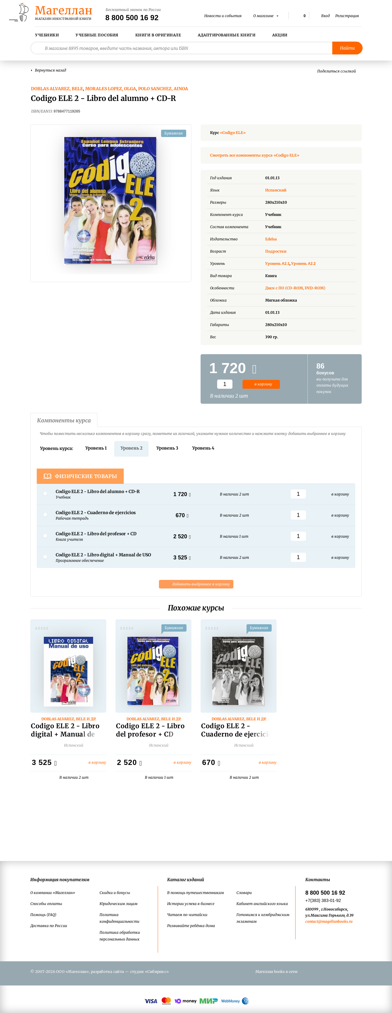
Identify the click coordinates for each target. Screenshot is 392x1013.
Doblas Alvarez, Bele (57, 88)
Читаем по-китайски (187, 914)
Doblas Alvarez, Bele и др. (68, 720)
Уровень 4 (203, 448)
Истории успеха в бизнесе (190, 903)
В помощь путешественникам (195, 892)
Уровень (277, 263)
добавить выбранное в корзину (196, 584)
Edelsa (271, 239)
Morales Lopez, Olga (110, 88)
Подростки (275, 251)
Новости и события (223, 15)
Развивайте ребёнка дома (191, 925)
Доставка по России (48, 925)
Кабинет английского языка (262, 903)
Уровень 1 (96, 448)
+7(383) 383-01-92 (323, 900)
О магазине (263, 15)
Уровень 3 (167, 448)
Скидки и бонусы (115, 892)
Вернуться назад (50, 70)
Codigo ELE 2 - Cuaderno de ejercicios (238, 731)
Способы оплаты (46, 903)
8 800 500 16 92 (132, 17)
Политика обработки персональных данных (120, 935)
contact (311, 921)
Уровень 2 (131, 448)
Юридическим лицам (119, 903)
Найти (347, 48)
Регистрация (347, 15)
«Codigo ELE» (233, 132)
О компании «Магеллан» (52, 892)
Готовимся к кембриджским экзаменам (262, 918)
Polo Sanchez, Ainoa (163, 88)
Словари (244, 892)
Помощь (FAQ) (43, 914)
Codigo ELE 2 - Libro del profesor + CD (150, 731)
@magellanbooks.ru (335, 921)
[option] (111, 201)
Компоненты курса (64, 420)
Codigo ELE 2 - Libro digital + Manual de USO (65, 735)
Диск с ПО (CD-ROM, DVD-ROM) (295, 288)
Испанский (280, 190)
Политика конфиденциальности (119, 918)
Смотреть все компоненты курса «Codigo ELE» (254, 155)
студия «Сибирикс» (149, 971)
